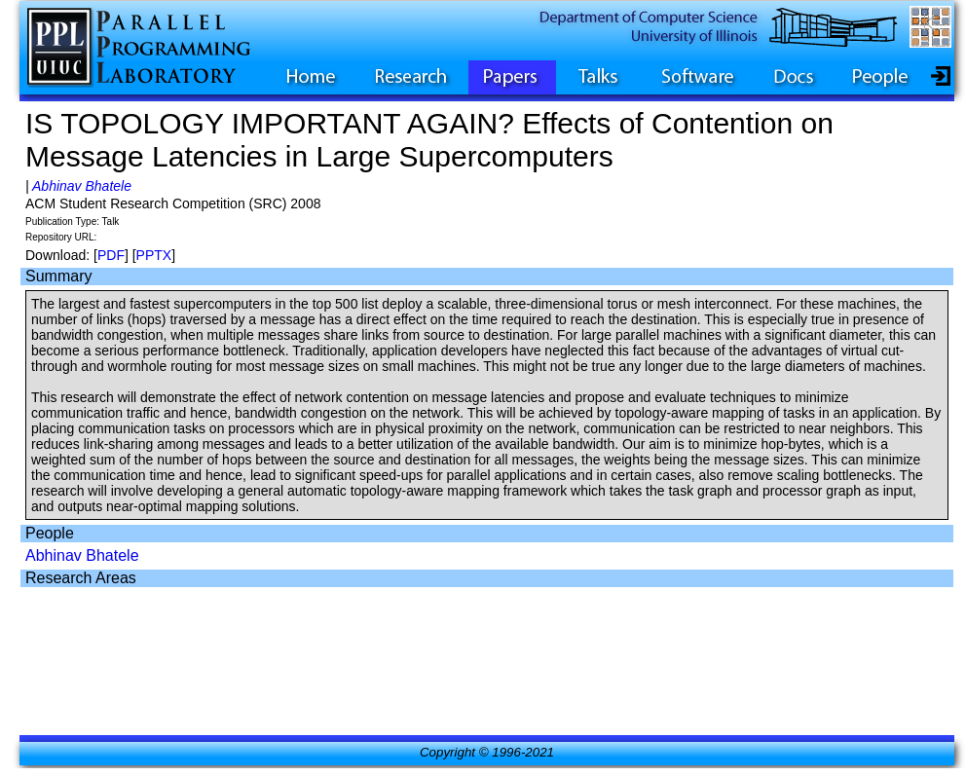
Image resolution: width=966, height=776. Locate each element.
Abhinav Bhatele (81, 186)
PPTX (154, 255)
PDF (111, 255)
